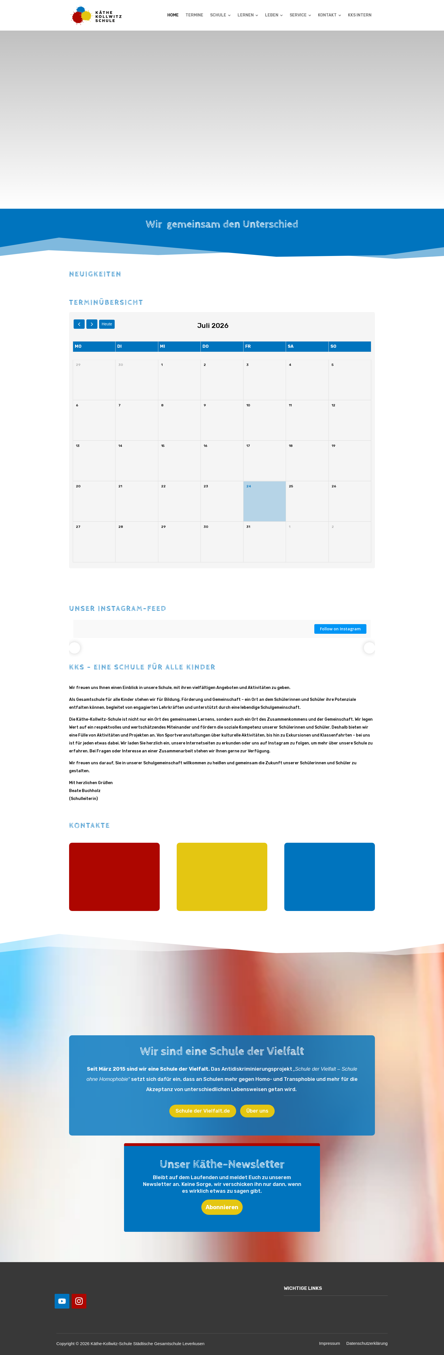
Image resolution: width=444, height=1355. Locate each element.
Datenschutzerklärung (367, 1343)
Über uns (257, 1111)
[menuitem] (173, 15)
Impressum (329, 1343)
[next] (91, 324)
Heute (107, 324)
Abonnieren (222, 1207)
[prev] (79, 324)
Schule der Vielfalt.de (203, 1111)
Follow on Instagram (340, 628)
